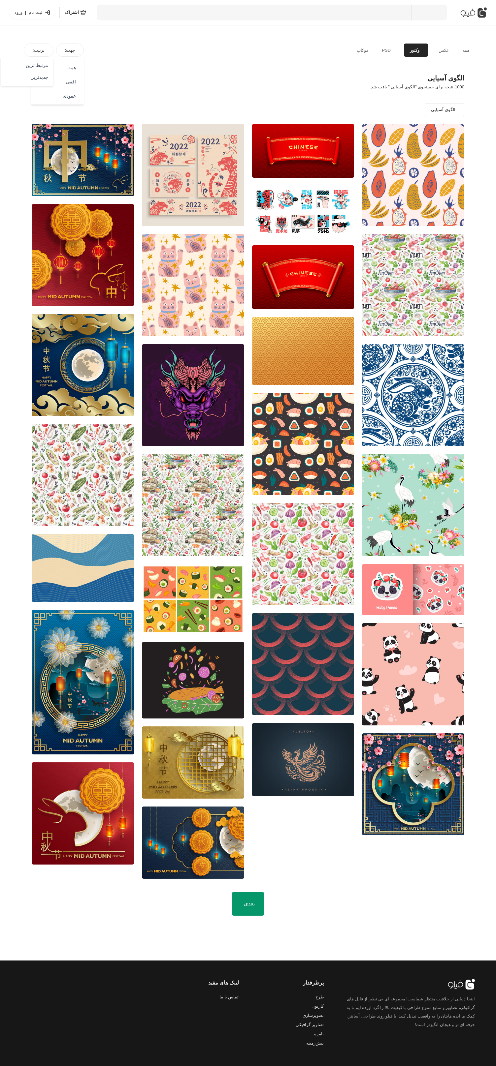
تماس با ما (229, 996)
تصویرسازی (313, 1015)
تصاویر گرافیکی (310, 1024)
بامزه (319, 1033)
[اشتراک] (75, 12)
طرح (319, 996)
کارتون (318, 1006)
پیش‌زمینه (315, 1043)
